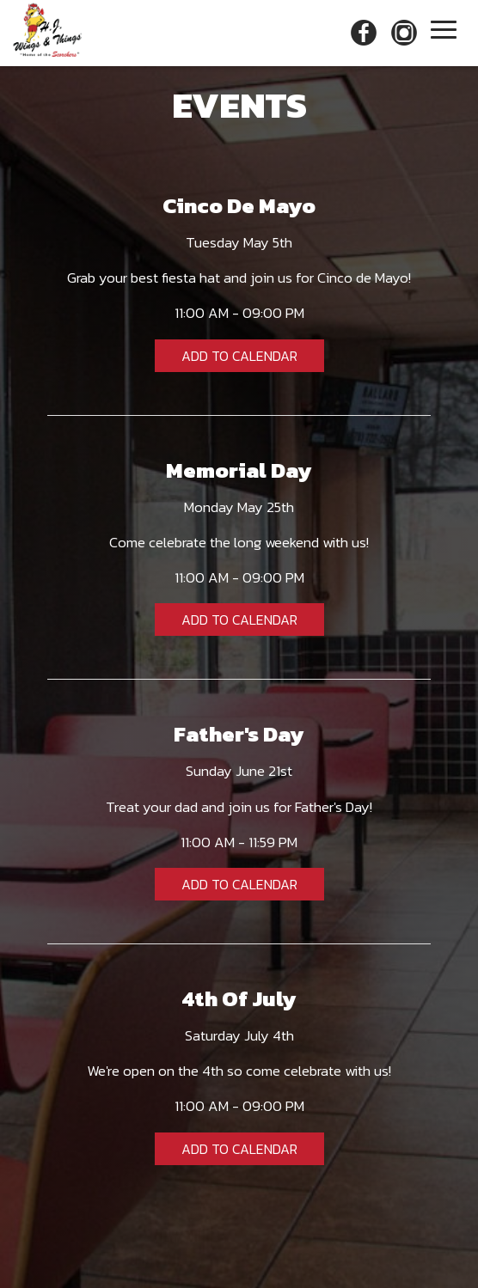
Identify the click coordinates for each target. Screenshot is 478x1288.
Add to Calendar (239, 355)
